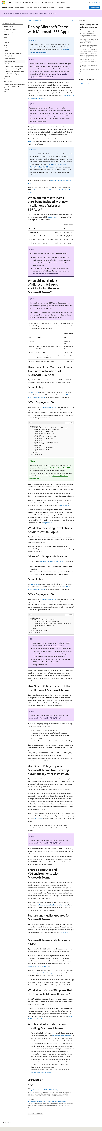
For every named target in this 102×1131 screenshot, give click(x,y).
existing (30, 141)
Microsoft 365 (37, 20)
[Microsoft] (3, 2)
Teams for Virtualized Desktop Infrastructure (53, 905)
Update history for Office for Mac (38, 966)
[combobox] (12, 23)
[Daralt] (23, 19)
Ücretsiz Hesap (94, 7)
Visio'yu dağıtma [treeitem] (10, 58)
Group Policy (35, 392)
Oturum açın (96, 2)
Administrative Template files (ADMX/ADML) (44, 718)
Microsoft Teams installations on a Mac (46, 273)
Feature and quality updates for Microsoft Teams (88, 66)
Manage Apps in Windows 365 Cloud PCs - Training (43, 1090)
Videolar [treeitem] (6, 92)
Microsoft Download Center (53, 646)
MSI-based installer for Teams (61, 1036)
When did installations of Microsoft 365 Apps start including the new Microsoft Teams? (88, 34)
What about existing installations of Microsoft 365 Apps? (89, 46)
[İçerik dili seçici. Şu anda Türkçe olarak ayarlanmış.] (6, 1128)
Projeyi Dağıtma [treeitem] (9, 56)
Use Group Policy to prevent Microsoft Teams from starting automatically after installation (88, 55)
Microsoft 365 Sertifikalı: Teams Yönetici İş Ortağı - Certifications (47, 1101)
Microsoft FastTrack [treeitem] (9, 29)
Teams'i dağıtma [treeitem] (10, 61)
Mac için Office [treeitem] (8, 81)
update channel (53, 217)
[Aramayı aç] (90, 2)
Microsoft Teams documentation (41, 1072)
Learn (29, 20)
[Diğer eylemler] (72, 20)
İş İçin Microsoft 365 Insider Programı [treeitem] (12, 88)
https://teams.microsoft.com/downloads (46, 973)
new (67, 139)
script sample (47, 523)
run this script (38, 818)
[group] (51, 625)
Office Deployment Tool (49, 407)
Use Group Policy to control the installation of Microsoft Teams (89, 50)
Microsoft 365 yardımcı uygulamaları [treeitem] (14, 84)
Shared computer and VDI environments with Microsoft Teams (88, 60)
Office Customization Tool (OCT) (59, 468)
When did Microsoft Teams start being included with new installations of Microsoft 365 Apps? (89, 26)
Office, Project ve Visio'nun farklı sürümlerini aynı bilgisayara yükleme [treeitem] (14, 74)
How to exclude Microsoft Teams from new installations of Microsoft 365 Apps (89, 41)
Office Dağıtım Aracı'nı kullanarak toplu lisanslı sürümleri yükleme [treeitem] (14, 68)
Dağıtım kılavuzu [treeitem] (8, 26)
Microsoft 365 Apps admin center (51, 561)
